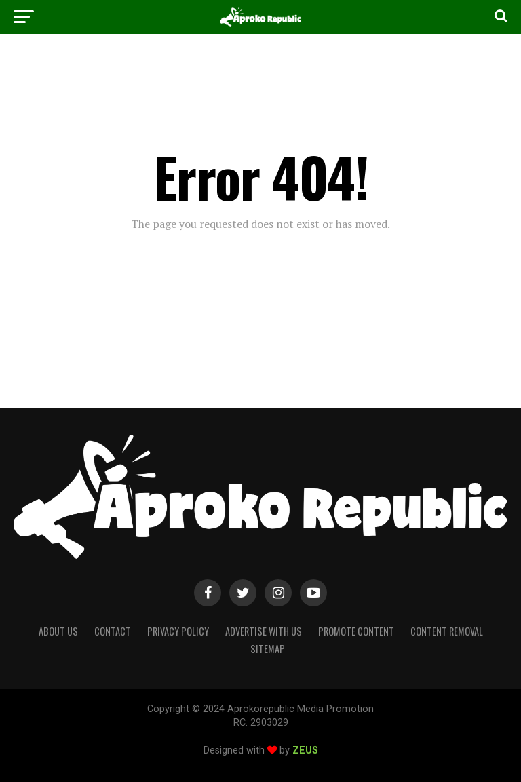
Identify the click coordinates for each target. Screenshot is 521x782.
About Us (58, 631)
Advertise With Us (263, 631)
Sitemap (267, 649)
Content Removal (446, 631)
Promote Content (356, 631)
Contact (112, 631)
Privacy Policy (178, 631)
